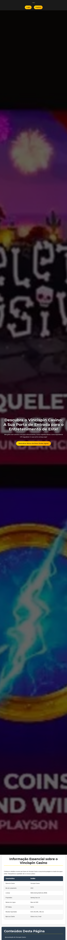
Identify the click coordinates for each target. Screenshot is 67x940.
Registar (38, 7)
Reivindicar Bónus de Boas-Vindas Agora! (33, 443)
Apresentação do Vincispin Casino (15, 937)
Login (28, 7)
